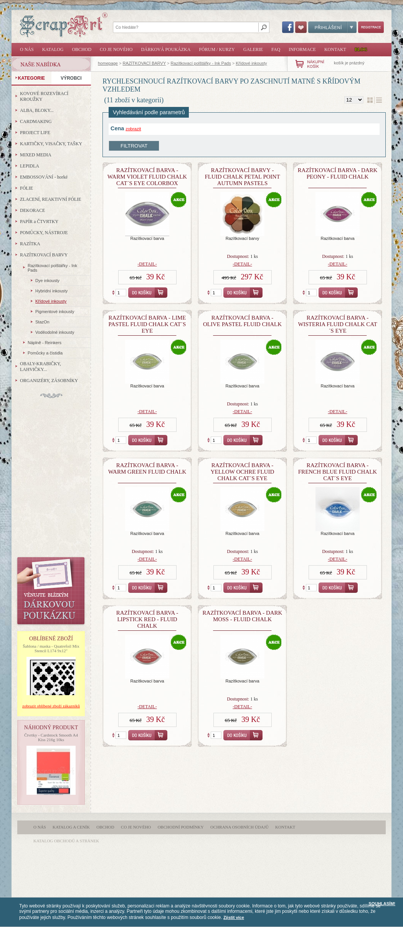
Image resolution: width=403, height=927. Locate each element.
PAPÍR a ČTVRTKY (39, 221)
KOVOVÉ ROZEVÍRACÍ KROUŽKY (44, 96)
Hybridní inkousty (51, 291)
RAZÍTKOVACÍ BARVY (144, 63)
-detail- (147, 264)
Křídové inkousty (251, 63)
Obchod (81, 49)
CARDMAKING (36, 121)
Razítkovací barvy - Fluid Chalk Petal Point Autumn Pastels (242, 176)
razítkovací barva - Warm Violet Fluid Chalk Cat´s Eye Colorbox (147, 176)
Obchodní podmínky (181, 827)
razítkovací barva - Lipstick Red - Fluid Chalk (147, 619)
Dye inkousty (47, 280)
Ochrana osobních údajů (239, 827)
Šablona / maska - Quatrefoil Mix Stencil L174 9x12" (51, 648)
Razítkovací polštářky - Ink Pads (201, 63)
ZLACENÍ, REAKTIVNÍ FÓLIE (50, 199)
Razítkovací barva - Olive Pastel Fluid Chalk (242, 321)
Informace (302, 49)
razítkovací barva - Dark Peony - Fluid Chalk (338, 173)
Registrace (371, 27)
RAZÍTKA (30, 243)
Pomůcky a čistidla (45, 353)
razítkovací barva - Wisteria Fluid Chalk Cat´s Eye (337, 324)
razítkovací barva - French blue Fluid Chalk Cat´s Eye (337, 471)
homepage (108, 63)
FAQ (275, 49)
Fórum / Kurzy (217, 49)
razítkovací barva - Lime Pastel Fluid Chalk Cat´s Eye (147, 324)
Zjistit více (233, 917)
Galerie (253, 49)
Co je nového (116, 49)
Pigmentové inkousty (54, 311)
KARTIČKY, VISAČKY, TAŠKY (51, 143)
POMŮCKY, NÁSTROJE (44, 232)
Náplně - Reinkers (44, 342)
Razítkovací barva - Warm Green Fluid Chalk (147, 468)
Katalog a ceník (71, 827)
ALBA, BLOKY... (36, 110)
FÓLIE (26, 188)
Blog (361, 49)
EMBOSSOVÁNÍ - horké (44, 177)
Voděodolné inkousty (54, 332)
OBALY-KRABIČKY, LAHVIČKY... (40, 366)
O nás (27, 49)
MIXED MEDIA (35, 155)
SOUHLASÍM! (381, 903)
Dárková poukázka (165, 49)
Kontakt (335, 49)
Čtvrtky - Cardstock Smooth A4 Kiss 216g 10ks (51, 737)
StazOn (42, 322)
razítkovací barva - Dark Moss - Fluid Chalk (242, 616)
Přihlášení (332, 27)
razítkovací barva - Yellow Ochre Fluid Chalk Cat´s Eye (242, 471)
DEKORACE (32, 210)
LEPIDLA (29, 166)
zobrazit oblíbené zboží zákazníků (51, 706)
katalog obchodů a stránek (66, 840)
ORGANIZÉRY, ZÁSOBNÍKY (49, 380)
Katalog (53, 49)
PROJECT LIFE (35, 132)
